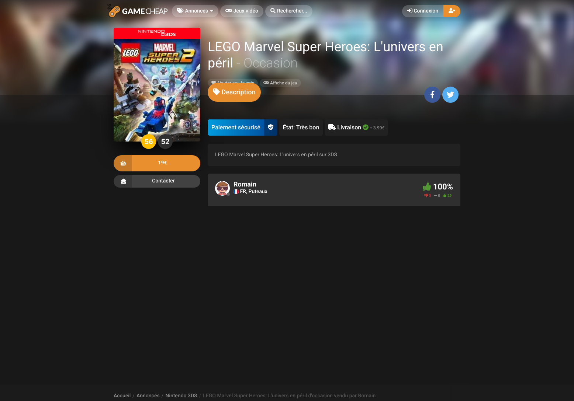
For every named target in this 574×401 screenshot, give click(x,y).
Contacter (157, 181)
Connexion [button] (422, 11)
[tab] (234, 92)
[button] (288, 11)
